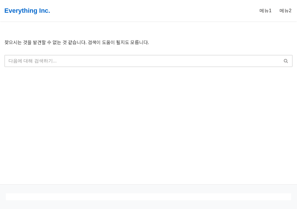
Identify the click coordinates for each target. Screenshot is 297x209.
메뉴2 (285, 10)
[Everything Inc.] (27, 10)
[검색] (142, 61)
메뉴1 (265, 10)
